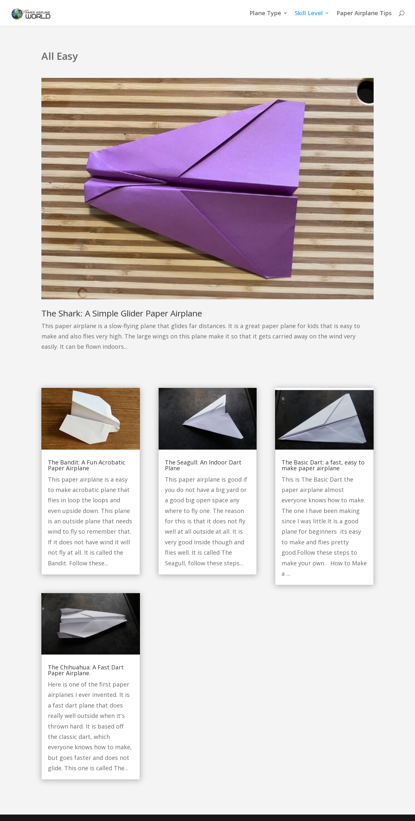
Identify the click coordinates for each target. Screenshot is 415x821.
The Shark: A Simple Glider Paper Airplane (121, 313)
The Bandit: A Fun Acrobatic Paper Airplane (86, 465)
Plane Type (265, 14)
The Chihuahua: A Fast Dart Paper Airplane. (86, 670)
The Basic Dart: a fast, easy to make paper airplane (323, 465)
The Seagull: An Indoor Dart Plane (203, 465)
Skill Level (309, 14)
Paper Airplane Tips (364, 14)
